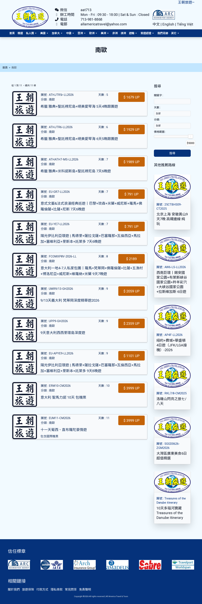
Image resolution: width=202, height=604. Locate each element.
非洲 (115, 33)
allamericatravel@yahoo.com (104, 24)
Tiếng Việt (185, 24)
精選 (20, 33)
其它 (173, 33)
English (168, 24)
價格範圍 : (160, 131)
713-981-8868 (91, 19)
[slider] (190, 136)
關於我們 (14, 589)
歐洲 (92, 33)
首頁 (12, 33)
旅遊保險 (28, 589)
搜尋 (172, 153)
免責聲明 (85, 589)
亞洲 (80, 33)
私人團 (30, 33)
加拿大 (56, 33)
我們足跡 (162, 33)
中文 (157, 24)
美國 (43, 33)
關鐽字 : (158, 95)
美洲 (103, 33)
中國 (68, 33)
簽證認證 (146, 33)
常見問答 (71, 589)
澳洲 (123, 33)
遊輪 (131, 33)
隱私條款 (56, 589)
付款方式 (42, 589)
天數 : (157, 107)
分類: (157, 119)
